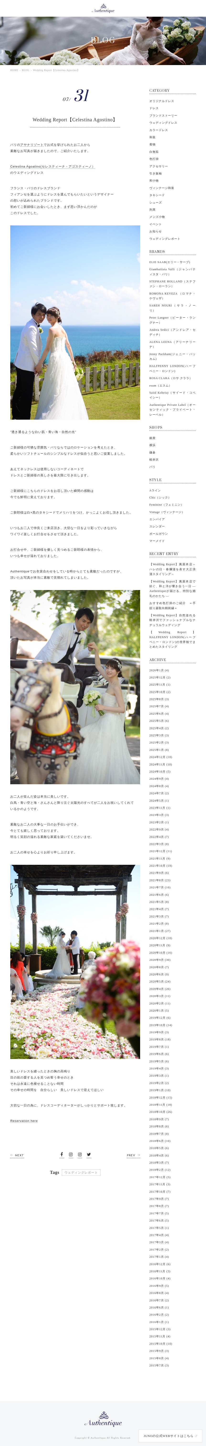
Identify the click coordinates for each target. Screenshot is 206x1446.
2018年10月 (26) (160, 1112)
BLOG (25, 70)
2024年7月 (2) (159, 793)
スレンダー (157, 526)
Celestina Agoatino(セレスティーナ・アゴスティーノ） (52, 166)
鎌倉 (152, 452)
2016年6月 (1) (159, 1307)
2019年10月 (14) (160, 1025)
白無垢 (154, 151)
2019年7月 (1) (159, 1047)
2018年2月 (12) (160, 1169)
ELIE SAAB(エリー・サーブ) (169, 262)
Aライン (155, 490)
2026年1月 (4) (159, 670)
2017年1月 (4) (159, 1256)
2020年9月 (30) (160, 960)
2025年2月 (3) (159, 742)
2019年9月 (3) (159, 1032)
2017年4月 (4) (159, 1235)
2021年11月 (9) (160, 858)
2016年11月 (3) (160, 1271)
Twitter (89, 1156)
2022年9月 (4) (159, 829)
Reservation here (24, 1121)
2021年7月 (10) (160, 887)
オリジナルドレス (161, 101)
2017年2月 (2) (159, 1249)
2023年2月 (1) (159, 822)
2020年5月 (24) (160, 981)
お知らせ (155, 231)
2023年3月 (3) (159, 815)
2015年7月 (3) (159, 1365)
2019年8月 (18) (160, 1039)
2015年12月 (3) (160, 1329)
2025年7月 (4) (159, 706)
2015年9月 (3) (159, 1351)
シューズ (155, 202)
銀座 (152, 438)
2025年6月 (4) (159, 713)
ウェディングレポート (81, 1172)
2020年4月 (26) (160, 989)
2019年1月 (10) (160, 1090)
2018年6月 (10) (160, 1141)
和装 (152, 137)
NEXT (19, 1155)
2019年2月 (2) (159, 1083)
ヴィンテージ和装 (161, 188)
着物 (152, 144)
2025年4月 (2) (159, 728)
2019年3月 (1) (159, 1075)
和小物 (154, 180)
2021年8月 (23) (160, 880)
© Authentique (97, 1438)
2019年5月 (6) (159, 1061)
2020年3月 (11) (160, 996)
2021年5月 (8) (159, 902)
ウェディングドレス (163, 122)
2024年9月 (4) (159, 778)
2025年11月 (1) (160, 684)
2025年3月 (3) (159, 735)
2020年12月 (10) (160, 938)
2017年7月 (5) (159, 1213)
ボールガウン (158, 533)
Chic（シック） (160, 497)
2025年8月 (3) (159, 699)
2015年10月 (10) (160, 1343)
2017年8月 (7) (159, 1206)
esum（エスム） (160, 385)
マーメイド (157, 541)
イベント (155, 224)
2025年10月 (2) (160, 692)
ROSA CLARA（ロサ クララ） (170, 378)
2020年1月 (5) (159, 1010)
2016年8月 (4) (159, 1293)
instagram (71, 1156)
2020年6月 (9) (159, 974)
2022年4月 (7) (159, 837)
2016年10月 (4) (160, 1278)
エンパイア (157, 519)
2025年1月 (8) (159, 750)
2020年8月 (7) (159, 967)
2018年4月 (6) (159, 1155)
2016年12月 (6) (160, 1264)
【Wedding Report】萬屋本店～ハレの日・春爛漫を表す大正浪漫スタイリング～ (172, 569)
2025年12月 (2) (160, 677)
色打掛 (154, 159)
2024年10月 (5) (160, 771)
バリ (152, 466)
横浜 (152, 445)
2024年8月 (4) (159, 786)
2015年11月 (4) (160, 1336)
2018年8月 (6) (159, 1126)
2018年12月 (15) (160, 1097)
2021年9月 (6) (159, 873)
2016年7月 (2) (159, 1300)
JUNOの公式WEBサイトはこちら (169, 1436)
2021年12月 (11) (160, 851)
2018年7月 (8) (159, 1133)
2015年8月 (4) (159, 1358)
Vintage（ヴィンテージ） (167, 512)
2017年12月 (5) (160, 1177)
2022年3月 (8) (159, 844)
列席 (152, 209)
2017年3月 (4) (159, 1242)
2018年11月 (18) (160, 1104)
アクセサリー (158, 166)
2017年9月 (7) (159, 1199)
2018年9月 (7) (159, 1119)
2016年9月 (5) (159, 1286)
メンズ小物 (157, 217)
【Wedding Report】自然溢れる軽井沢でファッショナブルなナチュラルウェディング (172, 620)
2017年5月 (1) (159, 1228)
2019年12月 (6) (160, 1017)
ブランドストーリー (163, 115)
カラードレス (158, 130)
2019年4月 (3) (159, 1068)
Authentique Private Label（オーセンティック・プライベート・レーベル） (172, 409)
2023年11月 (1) (160, 808)
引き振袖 (155, 173)
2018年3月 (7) (159, 1162)
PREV (131, 1155)
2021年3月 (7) (159, 916)
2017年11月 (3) (160, 1184)
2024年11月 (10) (160, 764)
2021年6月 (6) (159, 894)
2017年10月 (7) (160, 1191)
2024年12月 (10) (160, 757)
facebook (62, 1156)
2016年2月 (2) (159, 1314)
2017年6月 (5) (159, 1220)
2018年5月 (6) (159, 1148)
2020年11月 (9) (160, 945)
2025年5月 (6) (159, 721)
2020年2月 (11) (160, 1003)
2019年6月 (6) (159, 1054)
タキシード (157, 195)
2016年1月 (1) (159, 1322)
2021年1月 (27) (160, 931)
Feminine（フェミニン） (166, 504)
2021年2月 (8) (159, 923)
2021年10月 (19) (160, 865)
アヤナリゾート (32, 145)
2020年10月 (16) (160, 952)
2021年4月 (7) (159, 909)
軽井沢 (154, 459)
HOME (14, 70)
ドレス (154, 108)
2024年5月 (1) (159, 800)
